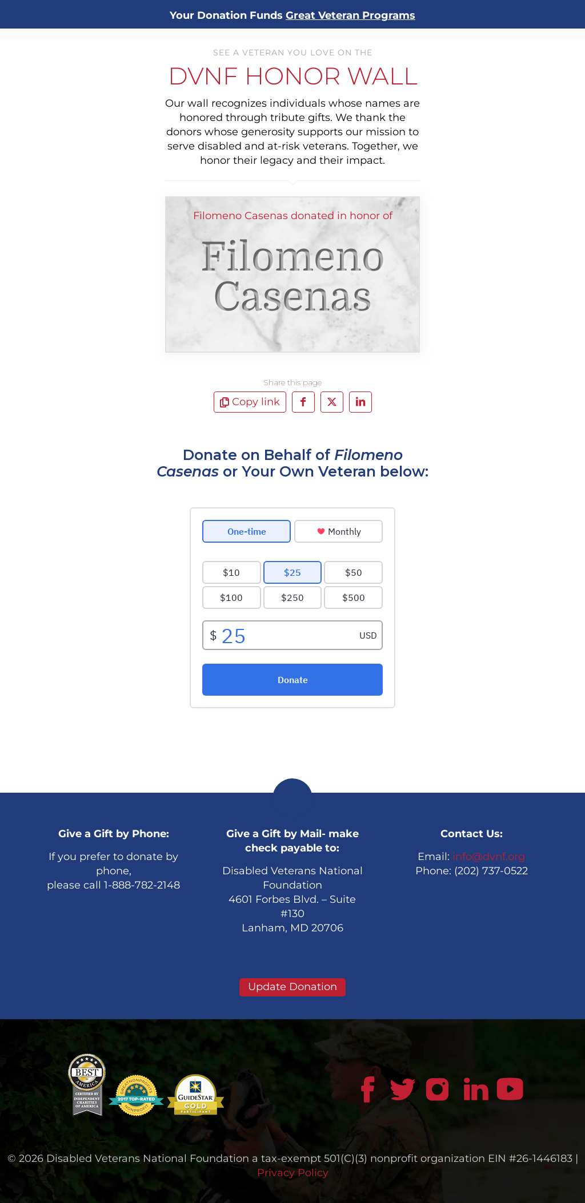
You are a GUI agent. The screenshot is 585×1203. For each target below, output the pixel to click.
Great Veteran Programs (350, 15)
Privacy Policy (292, 1172)
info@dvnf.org (488, 856)
